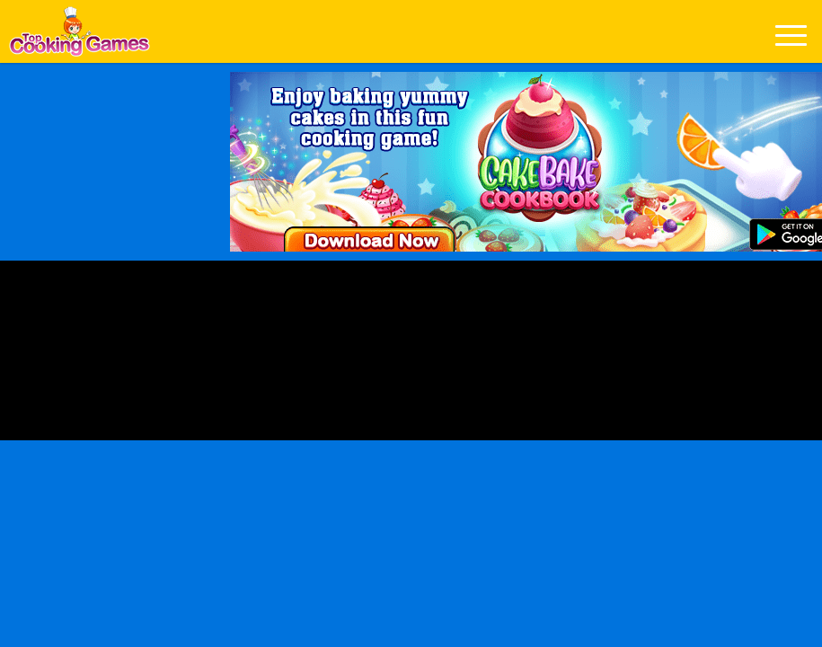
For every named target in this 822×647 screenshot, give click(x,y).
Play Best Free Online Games (79, 36)
